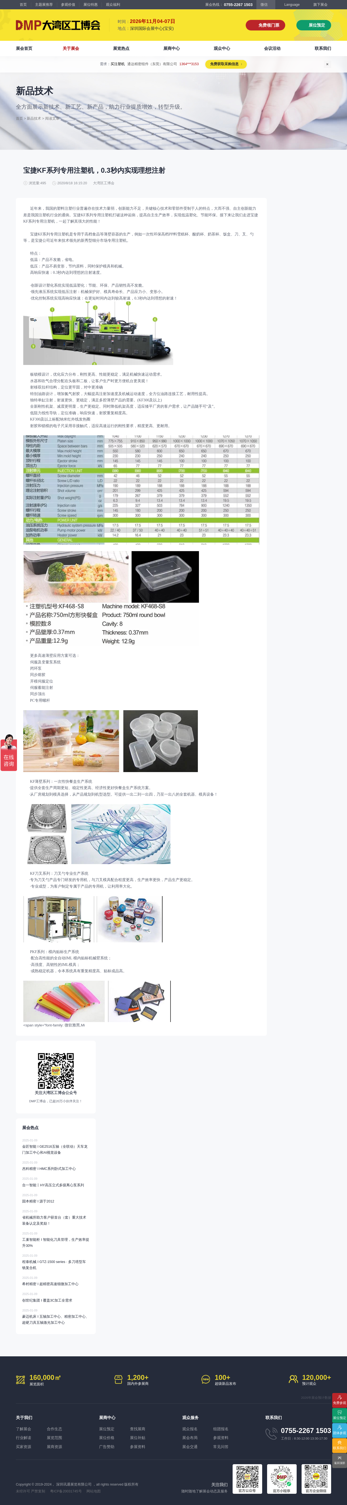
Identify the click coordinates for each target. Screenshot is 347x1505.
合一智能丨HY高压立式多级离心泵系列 (55, 1181)
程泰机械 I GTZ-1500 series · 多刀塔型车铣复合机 (55, 1261)
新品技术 (34, 118)
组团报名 (221, 1429)
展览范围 (54, 1438)
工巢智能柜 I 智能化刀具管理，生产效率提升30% (55, 1239)
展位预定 (317, 25)
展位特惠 (90, 5)
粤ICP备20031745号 (66, 1491)
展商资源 (54, 1447)
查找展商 (137, 1429)
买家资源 (23, 1447)
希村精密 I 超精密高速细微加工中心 (55, 1280)
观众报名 (190, 1429)
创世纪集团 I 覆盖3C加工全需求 (55, 1296)
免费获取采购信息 (221, 64)
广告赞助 (106, 1447)
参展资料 (137, 1447)
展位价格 (106, 1438)
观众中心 (222, 48)
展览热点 (121, 48)
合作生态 (54, 1429)
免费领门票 (269, 25)
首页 (23, 5)
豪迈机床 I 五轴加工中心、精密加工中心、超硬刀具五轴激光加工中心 (55, 1316)
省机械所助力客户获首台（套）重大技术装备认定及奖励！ (55, 1216)
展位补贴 (137, 1438)
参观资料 (221, 1438)
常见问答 (221, 1447)
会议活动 (272, 48)
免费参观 (339, 1402)
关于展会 (71, 48)
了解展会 (23, 1429)
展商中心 (171, 48)
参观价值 (68, 5)
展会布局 (190, 1438)
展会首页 (24, 48)
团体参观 (339, 1433)
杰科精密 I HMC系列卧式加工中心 (55, 1165)
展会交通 (190, 1447)
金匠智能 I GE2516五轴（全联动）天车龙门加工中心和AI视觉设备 (55, 1146)
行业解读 (23, 1438)
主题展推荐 (44, 5)
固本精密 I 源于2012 (55, 1197)
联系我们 (323, 48)
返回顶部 (339, 1462)
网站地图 (93, 1491)
